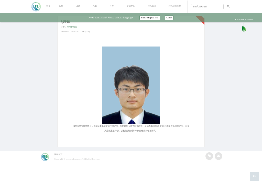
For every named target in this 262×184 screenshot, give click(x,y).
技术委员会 (72, 27)
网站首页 (58, 154)
